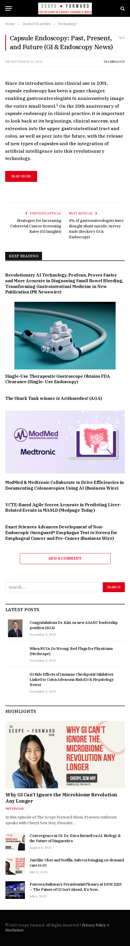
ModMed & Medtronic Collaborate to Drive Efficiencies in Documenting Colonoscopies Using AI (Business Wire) (64, 485)
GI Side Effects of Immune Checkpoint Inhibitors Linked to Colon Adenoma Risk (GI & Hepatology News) (72, 679)
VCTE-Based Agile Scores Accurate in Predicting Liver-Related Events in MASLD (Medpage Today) (63, 507)
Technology (114, 61)
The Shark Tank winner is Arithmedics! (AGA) (53, 398)
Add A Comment (65, 558)
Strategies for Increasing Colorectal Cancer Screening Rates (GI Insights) (35, 226)
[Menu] (8, 8)
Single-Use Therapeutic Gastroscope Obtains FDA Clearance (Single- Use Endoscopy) (57, 379)
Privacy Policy (94, 925)
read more (21, 176)
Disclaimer (14, 930)
